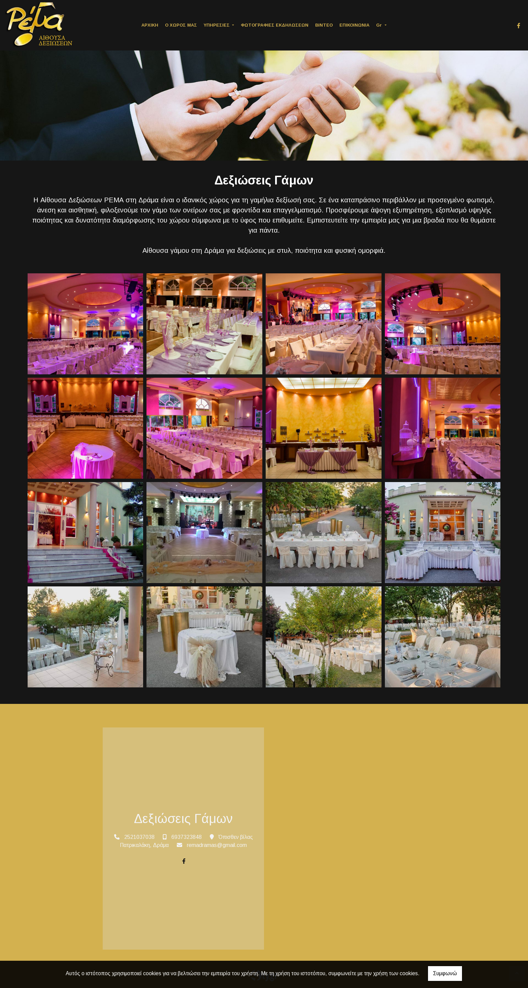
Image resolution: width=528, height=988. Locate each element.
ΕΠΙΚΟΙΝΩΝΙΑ (354, 25)
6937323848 (186, 837)
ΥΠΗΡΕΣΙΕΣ (217, 25)
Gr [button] (379, 25)
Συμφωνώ (445, 973)
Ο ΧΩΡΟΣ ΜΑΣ (181, 25)
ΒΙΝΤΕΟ (324, 25)
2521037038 (139, 837)
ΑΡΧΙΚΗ (149, 25)
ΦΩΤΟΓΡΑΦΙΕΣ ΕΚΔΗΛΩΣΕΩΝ (274, 25)
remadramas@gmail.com (217, 845)
